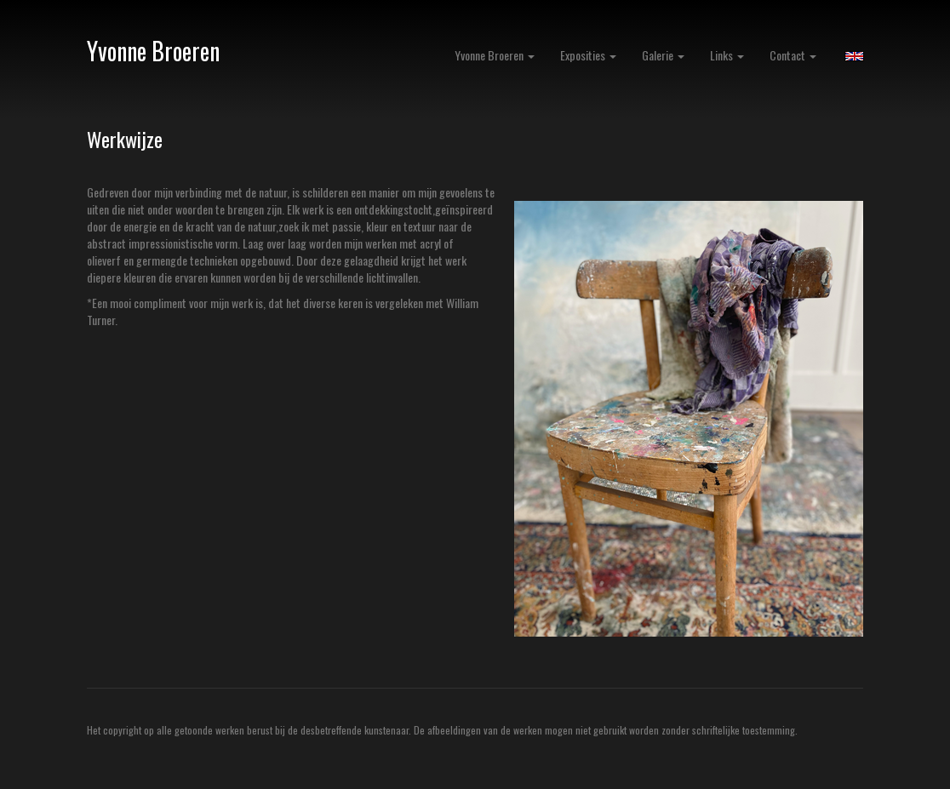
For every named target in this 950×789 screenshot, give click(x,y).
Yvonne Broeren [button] (495, 55)
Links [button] (727, 55)
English (854, 56)
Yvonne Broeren (153, 50)
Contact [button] (793, 55)
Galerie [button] (663, 55)
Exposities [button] (588, 55)
